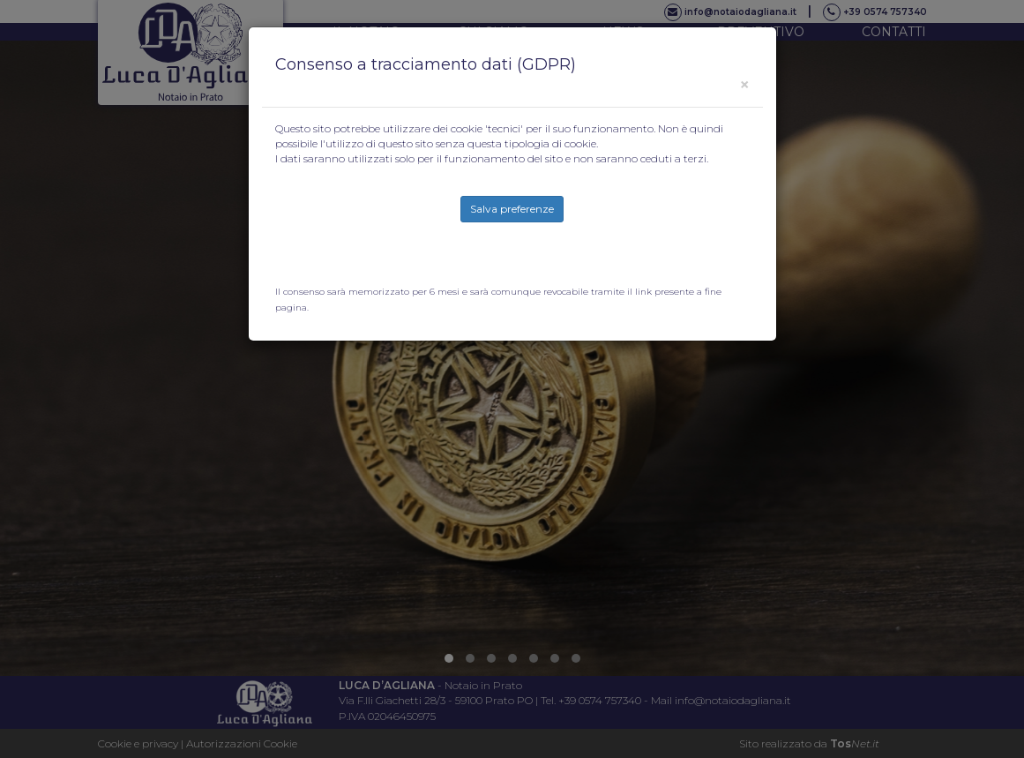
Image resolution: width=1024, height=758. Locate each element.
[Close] (744, 84)
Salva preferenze (512, 208)
